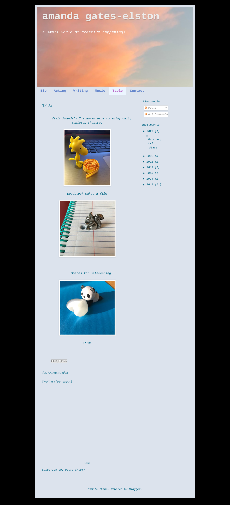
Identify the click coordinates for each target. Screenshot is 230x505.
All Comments (156, 114)
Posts (151, 107)
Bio (43, 91)
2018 (150, 173)
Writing (80, 91)
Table (118, 91)
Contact (137, 91)
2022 (150, 156)
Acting (60, 91)
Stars (153, 147)
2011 (150, 184)
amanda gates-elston (101, 16)
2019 (150, 167)
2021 (150, 161)
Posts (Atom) (75, 469)
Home (87, 463)
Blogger (134, 489)
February (154, 139)
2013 (150, 178)
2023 (150, 131)
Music (100, 91)
